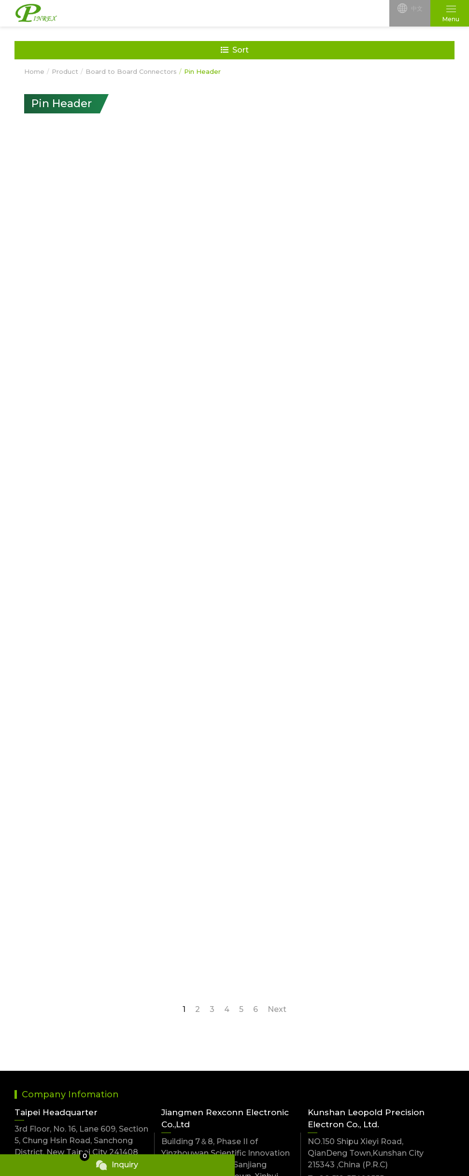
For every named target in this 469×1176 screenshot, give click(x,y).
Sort (235, 50)
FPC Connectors (157, 1030)
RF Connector (152, 1086)
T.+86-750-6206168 (198, 954)
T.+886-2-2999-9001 (53, 919)
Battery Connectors (163, 1048)
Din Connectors (44, 1048)
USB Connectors (267, 1030)
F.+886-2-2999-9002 (54, 933)
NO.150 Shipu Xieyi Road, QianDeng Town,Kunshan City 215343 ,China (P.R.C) (366, 894)
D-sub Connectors (380, 1030)
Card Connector (266, 1086)
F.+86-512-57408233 (347, 934)
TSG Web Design (361, 1145)
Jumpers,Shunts (266, 999)
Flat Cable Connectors (388, 1067)
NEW (24, 999)
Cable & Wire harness (276, 1067)
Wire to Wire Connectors (63, 1030)
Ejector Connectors (162, 1067)
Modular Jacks (263, 1048)
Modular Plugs (372, 1048)
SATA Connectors (48, 1086)
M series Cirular (44, 1105)
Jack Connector (375, 1086)
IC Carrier (32, 1067)
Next (277, 750)
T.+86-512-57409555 (346, 920)
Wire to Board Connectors (395, 999)
